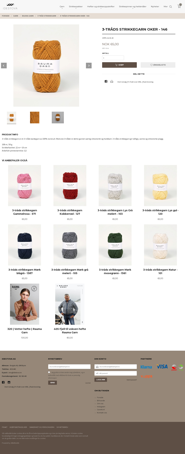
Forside (100, 397)
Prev (4, 65)
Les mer (88, 383)
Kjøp (119, 65)
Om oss (100, 403)
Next (89, 65)
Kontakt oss (102, 413)
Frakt (4, 427)
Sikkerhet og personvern (41, 427)
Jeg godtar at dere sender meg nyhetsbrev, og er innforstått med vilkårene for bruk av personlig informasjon (66, 375)
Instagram (101, 407)
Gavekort (101, 410)
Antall (105, 53)
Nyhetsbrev (62, 427)
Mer (166, 6)
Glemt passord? (132, 380)
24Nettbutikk (15, 443)
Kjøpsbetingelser (18, 427)
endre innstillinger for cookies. (35, 438)
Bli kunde (101, 401)
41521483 (13, 369)
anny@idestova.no (15, 373)
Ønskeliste (158, 65)
